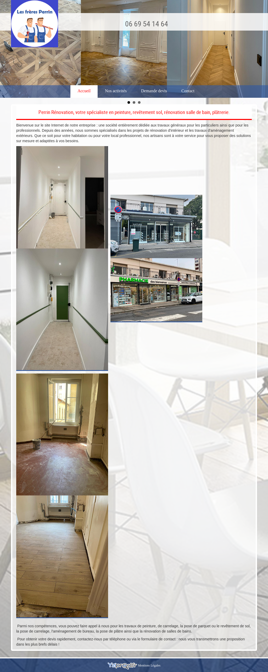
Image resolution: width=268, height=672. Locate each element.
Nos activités (116, 91)
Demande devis (154, 91)
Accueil (84, 91)
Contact (187, 91)
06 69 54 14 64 (146, 23)
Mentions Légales (149, 665)
